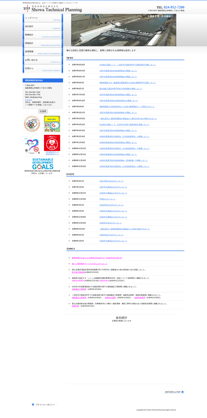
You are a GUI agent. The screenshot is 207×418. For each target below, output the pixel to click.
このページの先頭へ (174, 392)
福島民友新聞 (110, 298)
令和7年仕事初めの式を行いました (113, 187)
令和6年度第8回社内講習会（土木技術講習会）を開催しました (124, 148)
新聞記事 (75, 306)
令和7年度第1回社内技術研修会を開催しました (118, 130)
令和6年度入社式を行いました (111, 205)
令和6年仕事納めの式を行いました (113, 193)
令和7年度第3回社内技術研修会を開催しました (118, 95)
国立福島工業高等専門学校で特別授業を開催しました (120, 89)
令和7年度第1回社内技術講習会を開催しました (120, 71)
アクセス (28, 100)
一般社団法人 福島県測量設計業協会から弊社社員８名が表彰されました (128, 118)
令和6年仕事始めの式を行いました (113, 211)
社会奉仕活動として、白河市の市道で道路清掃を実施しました (124, 124)
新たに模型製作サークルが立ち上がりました (90, 264)
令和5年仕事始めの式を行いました (113, 241)
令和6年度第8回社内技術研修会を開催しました (118, 154)
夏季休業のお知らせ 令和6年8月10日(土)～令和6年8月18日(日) (97, 258)
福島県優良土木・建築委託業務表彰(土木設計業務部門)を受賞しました (127, 83)
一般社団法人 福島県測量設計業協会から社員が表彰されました (124, 229)
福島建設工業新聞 (79, 289)
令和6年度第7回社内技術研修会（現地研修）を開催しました (123, 160)
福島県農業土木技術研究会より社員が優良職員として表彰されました (127, 106)
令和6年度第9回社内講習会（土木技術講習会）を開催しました (124, 136)
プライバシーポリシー (45, 405)
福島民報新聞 (139, 298)
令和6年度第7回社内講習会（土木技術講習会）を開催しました (124, 166)
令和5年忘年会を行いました (110, 223)
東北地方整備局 (78, 272)
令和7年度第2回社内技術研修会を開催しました (118, 112)
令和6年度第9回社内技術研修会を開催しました (118, 142)
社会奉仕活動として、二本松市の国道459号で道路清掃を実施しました (130, 65)
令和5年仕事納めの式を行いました (113, 217)
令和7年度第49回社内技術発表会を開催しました (118, 101)
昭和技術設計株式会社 (63, 9)
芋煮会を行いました (107, 199)
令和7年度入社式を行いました (111, 181)
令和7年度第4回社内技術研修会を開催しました (120, 77)
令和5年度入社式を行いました (111, 235)
